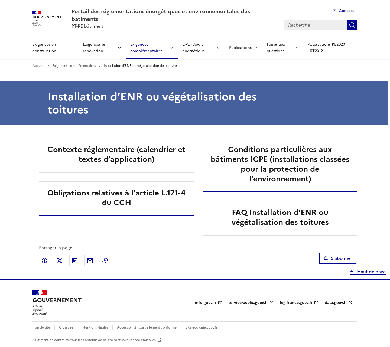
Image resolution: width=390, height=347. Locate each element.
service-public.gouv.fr (248, 302)
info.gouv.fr (206, 302)
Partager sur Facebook (44, 260)
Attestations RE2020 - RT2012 (326, 48)
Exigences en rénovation (94, 48)
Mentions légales (95, 327)
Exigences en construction (44, 48)
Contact (346, 11)
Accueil (38, 65)
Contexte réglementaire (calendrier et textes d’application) (116, 154)
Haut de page (371, 271)
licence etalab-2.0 (142, 339)
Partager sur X (59, 260)
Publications (240, 48)
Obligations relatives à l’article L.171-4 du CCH (116, 197)
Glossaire (66, 327)
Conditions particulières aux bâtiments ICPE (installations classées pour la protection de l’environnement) (280, 164)
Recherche (352, 25)
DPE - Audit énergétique (194, 48)
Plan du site (41, 327)
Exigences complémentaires (146, 48)
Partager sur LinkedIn (74, 260)
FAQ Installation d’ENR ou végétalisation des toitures (280, 217)
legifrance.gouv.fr (296, 302)
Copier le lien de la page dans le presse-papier (105, 260)
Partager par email (89, 260)
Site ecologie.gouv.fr (201, 327)
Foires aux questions (276, 48)
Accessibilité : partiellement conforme (147, 327)
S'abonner (338, 258)
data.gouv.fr (336, 302)
